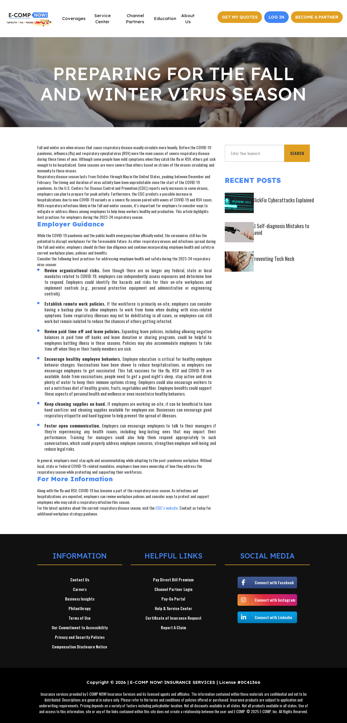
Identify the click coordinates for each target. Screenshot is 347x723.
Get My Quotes (240, 17)
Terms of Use (80, 618)
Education (165, 18)
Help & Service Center (173, 608)
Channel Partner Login (173, 589)
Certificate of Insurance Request (173, 618)
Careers (80, 589)
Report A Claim (173, 627)
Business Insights (79, 599)
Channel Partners (135, 18)
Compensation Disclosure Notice (79, 647)
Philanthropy (80, 608)
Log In (276, 17)
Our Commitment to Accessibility (80, 627)
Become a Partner (316, 17)
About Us (188, 18)
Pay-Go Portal (173, 599)
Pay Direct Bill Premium (173, 580)
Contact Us (79, 580)
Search (297, 153)
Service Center (102, 18)
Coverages (74, 18)
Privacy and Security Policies (80, 637)
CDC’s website (166, 508)
